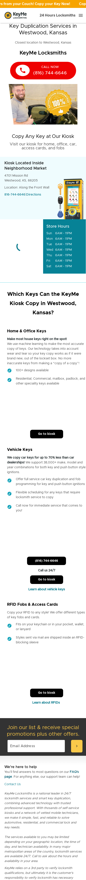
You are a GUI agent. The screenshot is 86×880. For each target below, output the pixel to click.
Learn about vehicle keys (46, 589)
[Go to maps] (21, 246)
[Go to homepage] (15, 15)
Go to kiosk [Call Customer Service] (46, 433)
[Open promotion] (43, 4)
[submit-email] (76, 746)
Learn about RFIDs (46, 702)
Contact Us (12, 784)
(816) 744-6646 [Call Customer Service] (46, 560)
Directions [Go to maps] (33, 194)
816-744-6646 (14, 194)
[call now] (43, 70)
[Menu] (80, 15)
